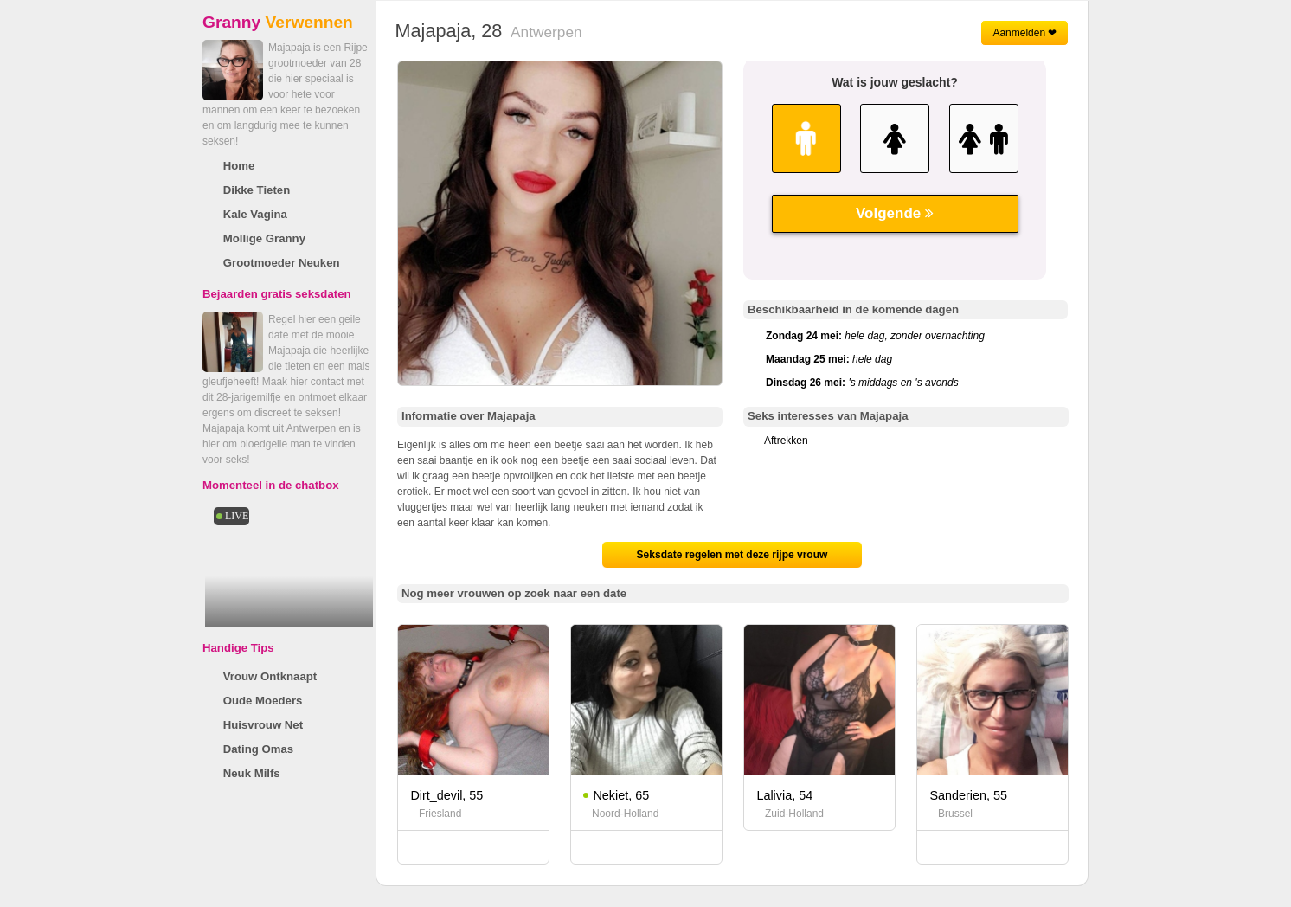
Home (239, 165)
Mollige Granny (264, 238)
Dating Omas (258, 749)
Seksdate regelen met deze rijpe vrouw (732, 555)
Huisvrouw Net (263, 724)
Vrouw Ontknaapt (270, 676)
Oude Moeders (263, 700)
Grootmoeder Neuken (281, 262)
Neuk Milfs (251, 773)
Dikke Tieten (256, 189)
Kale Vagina (255, 214)
